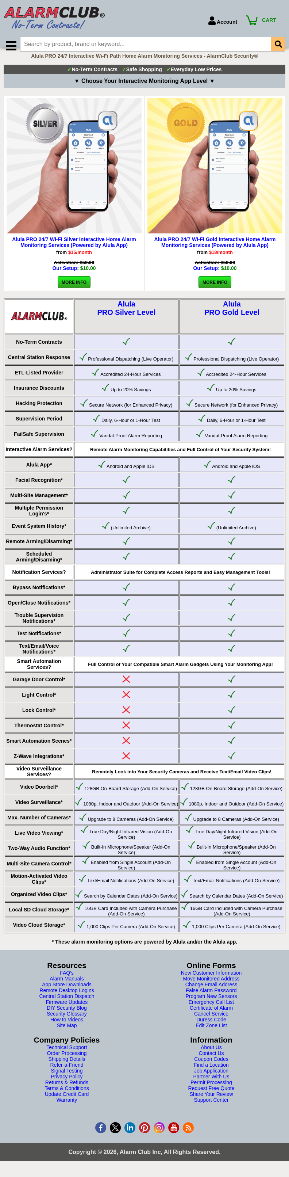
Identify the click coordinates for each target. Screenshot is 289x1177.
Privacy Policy (66, 1085)
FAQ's (67, 981)
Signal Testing (67, 1079)
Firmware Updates (67, 1011)
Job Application (211, 1079)
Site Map (67, 1034)
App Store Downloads (66, 993)
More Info (74, 291)
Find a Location (211, 1074)
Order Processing (67, 1062)
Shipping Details (66, 1068)
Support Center (211, 1109)
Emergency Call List (211, 1011)
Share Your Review (211, 1103)
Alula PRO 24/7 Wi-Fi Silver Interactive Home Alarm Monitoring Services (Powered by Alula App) (74, 251)
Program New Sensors (211, 1005)
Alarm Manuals (67, 987)
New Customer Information (211, 981)
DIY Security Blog (66, 1017)
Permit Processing (211, 1091)
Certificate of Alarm (211, 1017)
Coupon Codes (211, 1068)
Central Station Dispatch (67, 1005)
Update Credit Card (67, 1103)
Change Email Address (211, 993)
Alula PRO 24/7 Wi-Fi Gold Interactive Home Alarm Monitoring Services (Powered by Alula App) (214, 251)
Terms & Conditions (67, 1097)
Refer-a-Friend (66, 1074)
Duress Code (211, 1028)
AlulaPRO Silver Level (126, 317)
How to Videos (66, 1028)
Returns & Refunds (66, 1091)
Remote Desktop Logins (66, 999)
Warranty (67, 1109)
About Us (211, 1056)
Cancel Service (211, 1022)
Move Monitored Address (211, 987)
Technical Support (66, 1056)
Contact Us (211, 1062)
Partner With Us (211, 1085)
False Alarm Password (211, 999)
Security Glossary (67, 1022)
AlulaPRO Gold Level (231, 317)
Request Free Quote (211, 1097)
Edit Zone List (211, 1034)
